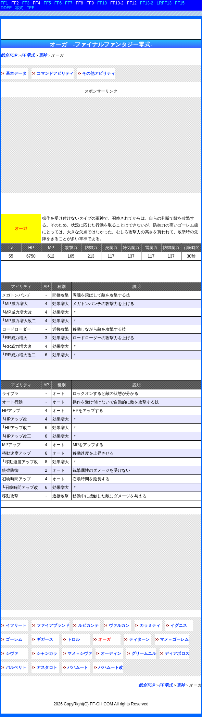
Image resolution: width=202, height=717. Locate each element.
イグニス (179, 625)
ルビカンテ (88, 625)
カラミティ (150, 625)
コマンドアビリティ (55, 73)
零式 (19, 7)
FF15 (180, 3)
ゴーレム (14, 639)
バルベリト (16, 667)
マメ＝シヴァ (79, 653)
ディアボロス (177, 653)
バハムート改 (110, 667)
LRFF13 (164, 3)
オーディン (111, 653)
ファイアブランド (53, 625)
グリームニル (143, 653)
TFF (30, 7)
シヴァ (12, 653)
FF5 (47, 3)
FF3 (25, 3)
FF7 (68, 3)
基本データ (16, 73)
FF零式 (28, 55)
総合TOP (9, 55)
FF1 (4, 3)
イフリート (16, 625)
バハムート (77, 667)
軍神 (43, 55)
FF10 (102, 3)
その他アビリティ (98, 73)
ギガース (45, 639)
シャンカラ (47, 653)
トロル (73, 639)
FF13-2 (146, 3)
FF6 (58, 3)
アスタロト (47, 667)
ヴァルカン (119, 625)
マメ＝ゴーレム (174, 639)
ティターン (139, 639)
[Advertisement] (101, 145)
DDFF (6, 7)
